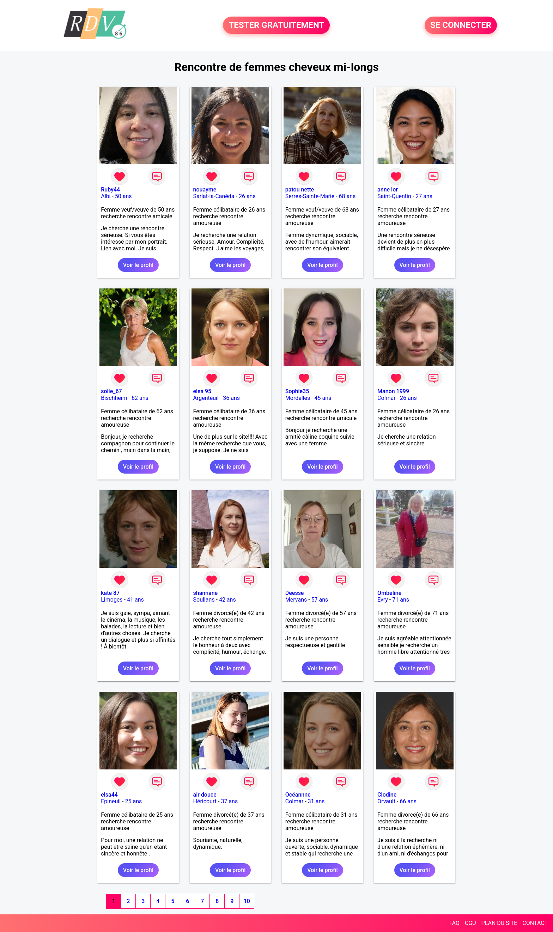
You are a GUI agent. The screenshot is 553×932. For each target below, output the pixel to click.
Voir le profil (138, 265)
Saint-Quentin (394, 196)
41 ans (135, 599)
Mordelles (297, 398)
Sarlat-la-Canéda (214, 196)
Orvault (386, 801)
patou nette (299, 189)
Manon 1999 (393, 391)
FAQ (454, 923)
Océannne (298, 794)
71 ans (400, 599)
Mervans (296, 599)
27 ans (423, 196)
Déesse (294, 593)
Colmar (386, 398)
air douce (205, 794)
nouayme (205, 189)
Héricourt (205, 801)
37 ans (229, 801)
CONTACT (535, 923)
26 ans (247, 196)
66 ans (408, 801)
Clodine (386, 794)
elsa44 (109, 794)
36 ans (231, 398)
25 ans (133, 801)
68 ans (347, 196)
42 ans (227, 599)
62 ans (140, 398)
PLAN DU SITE (499, 923)
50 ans (123, 196)
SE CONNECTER (460, 25)
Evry (382, 599)
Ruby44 (110, 189)
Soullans (204, 599)
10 (247, 901)
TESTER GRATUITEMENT (276, 25)
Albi (105, 196)
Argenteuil (206, 398)
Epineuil (111, 801)
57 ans (319, 599)
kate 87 (110, 593)
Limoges (111, 599)
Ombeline (389, 593)
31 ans (316, 801)
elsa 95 (202, 391)
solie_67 (111, 391)
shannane (205, 593)
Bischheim (114, 398)
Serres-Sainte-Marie (309, 196)
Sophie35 (297, 391)
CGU (470, 923)
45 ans (323, 398)
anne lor (387, 189)
